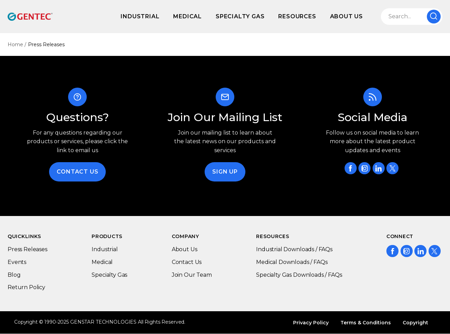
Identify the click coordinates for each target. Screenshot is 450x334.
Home (15, 44)
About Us (346, 16)
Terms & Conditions (365, 323)
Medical (187, 16)
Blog (14, 275)
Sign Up (225, 171)
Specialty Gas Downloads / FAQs (299, 275)
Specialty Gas (240, 16)
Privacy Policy (311, 323)
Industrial (140, 16)
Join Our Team (192, 275)
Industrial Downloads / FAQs (294, 249)
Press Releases (27, 249)
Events (17, 262)
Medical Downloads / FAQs (291, 262)
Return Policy (26, 287)
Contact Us (77, 171)
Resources (297, 16)
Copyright (415, 323)
